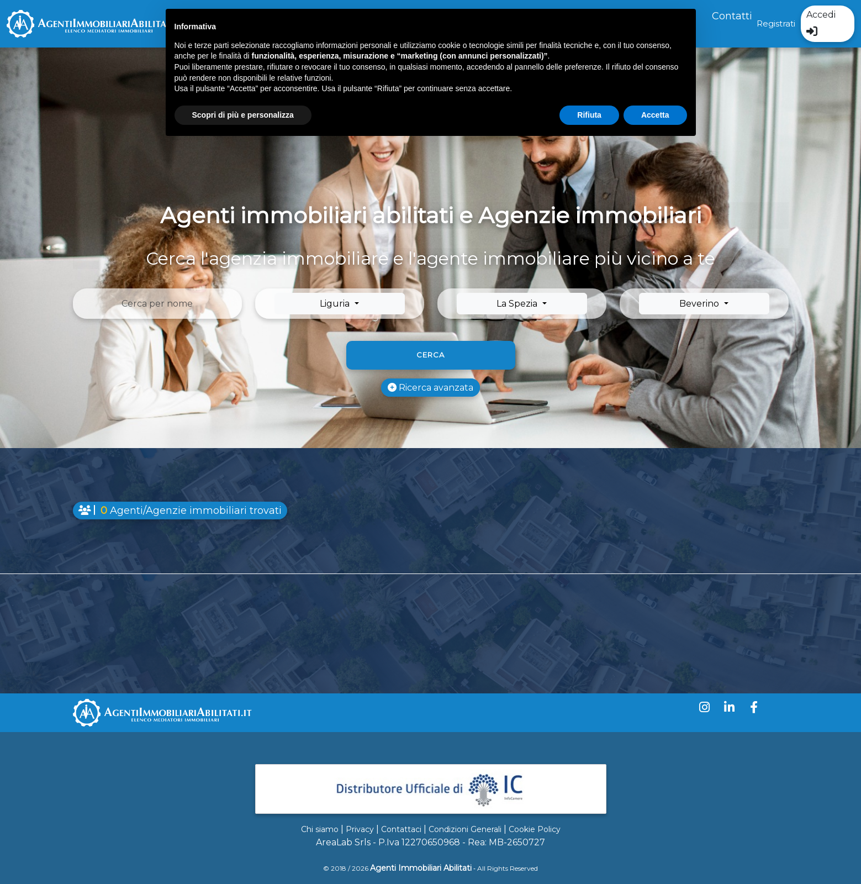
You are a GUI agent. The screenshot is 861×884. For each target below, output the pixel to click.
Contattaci (401, 829)
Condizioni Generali (465, 829)
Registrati (776, 23)
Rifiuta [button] (589, 114)
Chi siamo (320, 829)
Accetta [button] (655, 114)
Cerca (430, 354)
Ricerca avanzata (430, 387)
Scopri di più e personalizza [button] (243, 114)
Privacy (360, 829)
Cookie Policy (535, 829)
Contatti (732, 16)
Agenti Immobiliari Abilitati (421, 868)
